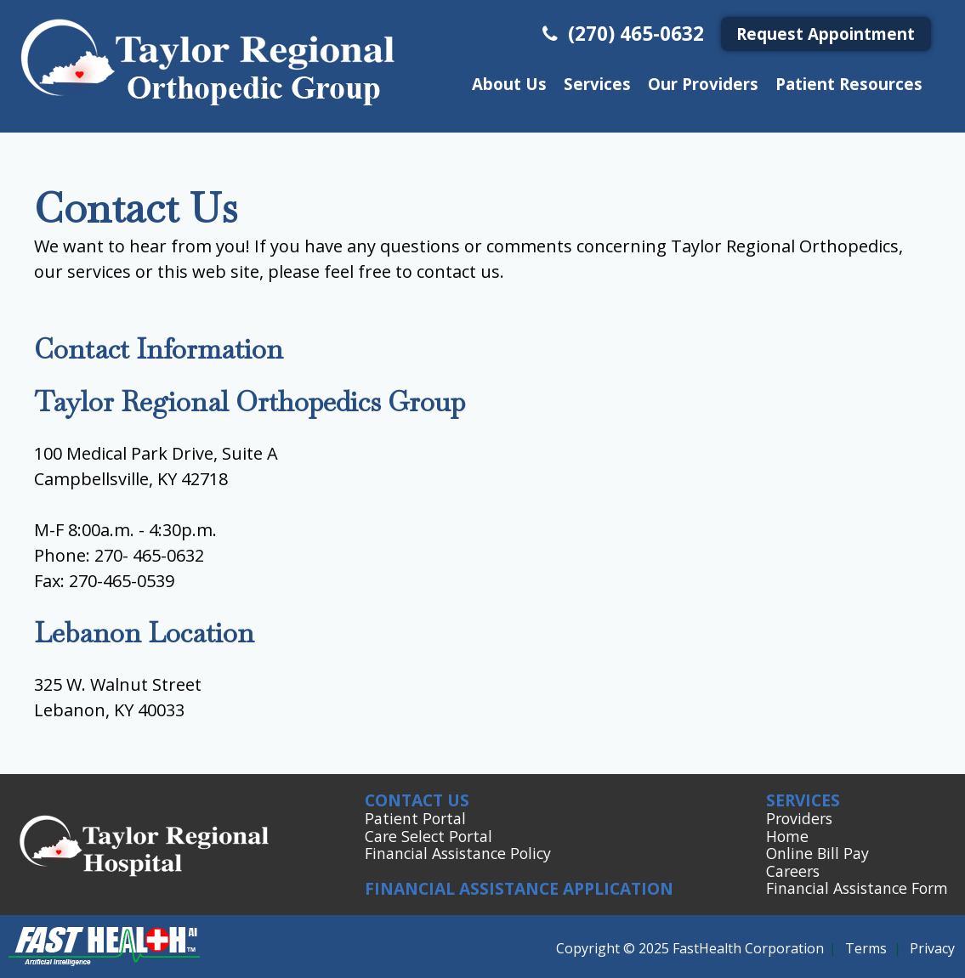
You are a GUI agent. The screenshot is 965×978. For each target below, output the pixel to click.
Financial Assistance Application (519, 888)
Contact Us (417, 800)
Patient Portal (415, 818)
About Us (509, 83)
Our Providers (703, 83)
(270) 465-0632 (621, 33)
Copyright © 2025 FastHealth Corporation (690, 948)
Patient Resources (848, 83)
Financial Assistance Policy (458, 853)
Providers (799, 818)
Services (597, 83)
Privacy (932, 948)
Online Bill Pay (817, 853)
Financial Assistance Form (857, 888)
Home (787, 836)
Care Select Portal (428, 836)
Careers (793, 871)
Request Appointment (825, 33)
